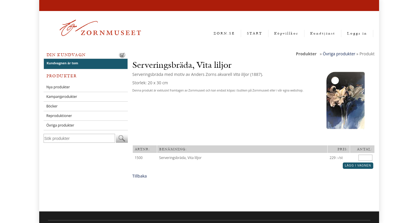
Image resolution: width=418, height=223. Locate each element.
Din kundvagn (66, 54)
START (254, 33)
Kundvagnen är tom (62, 63)
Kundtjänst (322, 33)
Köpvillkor (286, 33)
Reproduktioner (59, 115)
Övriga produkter (60, 125)
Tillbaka (139, 176)
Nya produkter (58, 87)
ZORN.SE (224, 33)
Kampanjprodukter (61, 96)
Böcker (52, 106)
